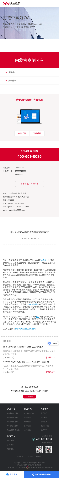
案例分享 (12, 80)
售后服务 (10, 449)
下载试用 (37, 133)
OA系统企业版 (12, 413)
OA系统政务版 (12, 422)
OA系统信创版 (12, 426)
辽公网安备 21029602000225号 (41, 467)
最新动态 (12, 72)
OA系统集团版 (12, 417)
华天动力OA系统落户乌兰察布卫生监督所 (26, 361)
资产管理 (27, 426)
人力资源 (27, 430)
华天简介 (44, 413)
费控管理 (27, 422)
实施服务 (10, 445)
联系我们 (38, 456)
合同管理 (27, 417)
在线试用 (22, 133)
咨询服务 (10, 440)
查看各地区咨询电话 (29, 184)
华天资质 (44, 417)
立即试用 (20, 456)
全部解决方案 (29, 413)
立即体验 (29, 397)
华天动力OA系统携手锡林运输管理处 (23, 347)
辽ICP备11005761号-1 (16, 467)
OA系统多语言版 (13, 430)
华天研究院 (45, 426)
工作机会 (29, 456)
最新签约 (44, 422)
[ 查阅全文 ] (51, 357)
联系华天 (44, 430)
